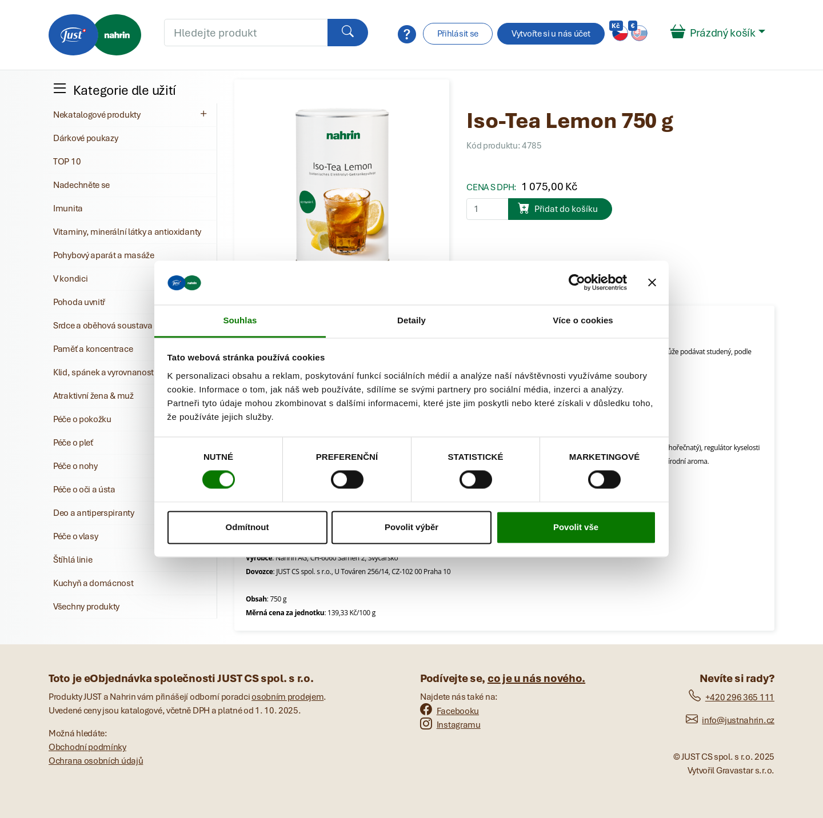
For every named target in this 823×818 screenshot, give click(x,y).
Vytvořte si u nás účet (551, 33)
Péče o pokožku (82, 419)
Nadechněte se (81, 185)
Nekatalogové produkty (131, 114)
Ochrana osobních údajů (96, 761)
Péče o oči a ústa (84, 489)
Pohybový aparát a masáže (103, 255)
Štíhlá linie (72, 560)
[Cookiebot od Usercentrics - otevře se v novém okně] (577, 282)
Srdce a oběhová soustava (103, 325)
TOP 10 (67, 161)
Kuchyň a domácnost (93, 583)
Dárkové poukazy (85, 138)
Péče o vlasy (75, 536)
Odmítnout (247, 527)
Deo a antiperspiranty (93, 513)
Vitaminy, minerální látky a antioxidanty (127, 232)
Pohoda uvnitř (79, 302)
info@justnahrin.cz (730, 720)
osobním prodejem (287, 697)
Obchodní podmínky (87, 747)
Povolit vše (575, 527)
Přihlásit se (457, 33)
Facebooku (449, 711)
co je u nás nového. (536, 678)
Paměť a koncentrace (93, 349)
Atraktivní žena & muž (93, 396)
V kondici (70, 278)
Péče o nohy (75, 466)
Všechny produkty (86, 606)
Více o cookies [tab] (583, 320)
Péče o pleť (73, 442)
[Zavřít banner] (652, 283)
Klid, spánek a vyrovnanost (103, 372)
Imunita (68, 208)
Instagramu (450, 725)
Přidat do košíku (558, 208)
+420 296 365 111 (731, 697)
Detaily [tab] (411, 320)
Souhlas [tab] (240, 320)
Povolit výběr (411, 527)
